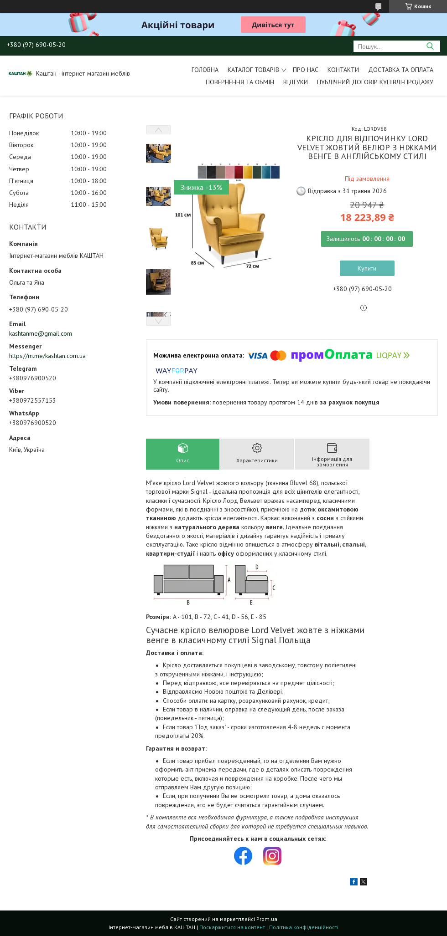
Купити (367, 268)
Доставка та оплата (400, 70)
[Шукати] (430, 46)
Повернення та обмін (240, 82)
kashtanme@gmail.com (40, 333)
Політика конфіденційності (303, 927)
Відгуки (295, 82)
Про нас (305, 70)
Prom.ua (266, 919)
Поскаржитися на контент (232, 927)
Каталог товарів (253, 70)
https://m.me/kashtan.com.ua (47, 356)
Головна (205, 70)
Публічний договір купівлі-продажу (375, 82)
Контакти (343, 70)
